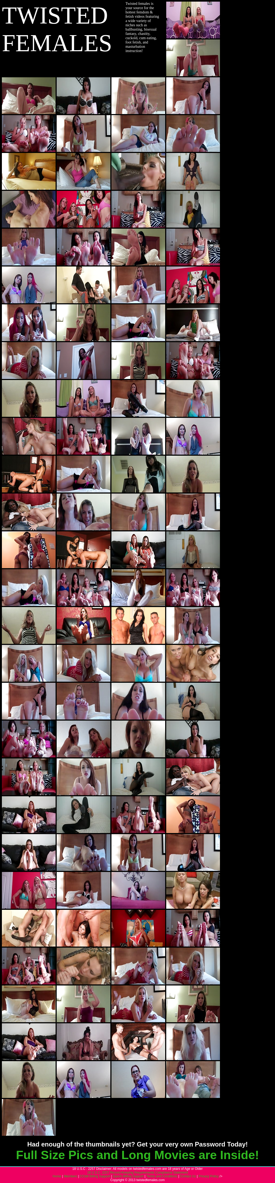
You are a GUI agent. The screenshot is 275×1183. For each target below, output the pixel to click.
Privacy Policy (209, 1176)
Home (57, 1176)
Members (70, 1176)
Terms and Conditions (162, 1176)
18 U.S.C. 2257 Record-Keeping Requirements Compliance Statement (137, 1172)
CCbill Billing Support (95, 1176)
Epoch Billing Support (128, 1176)
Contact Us (188, 1176)
